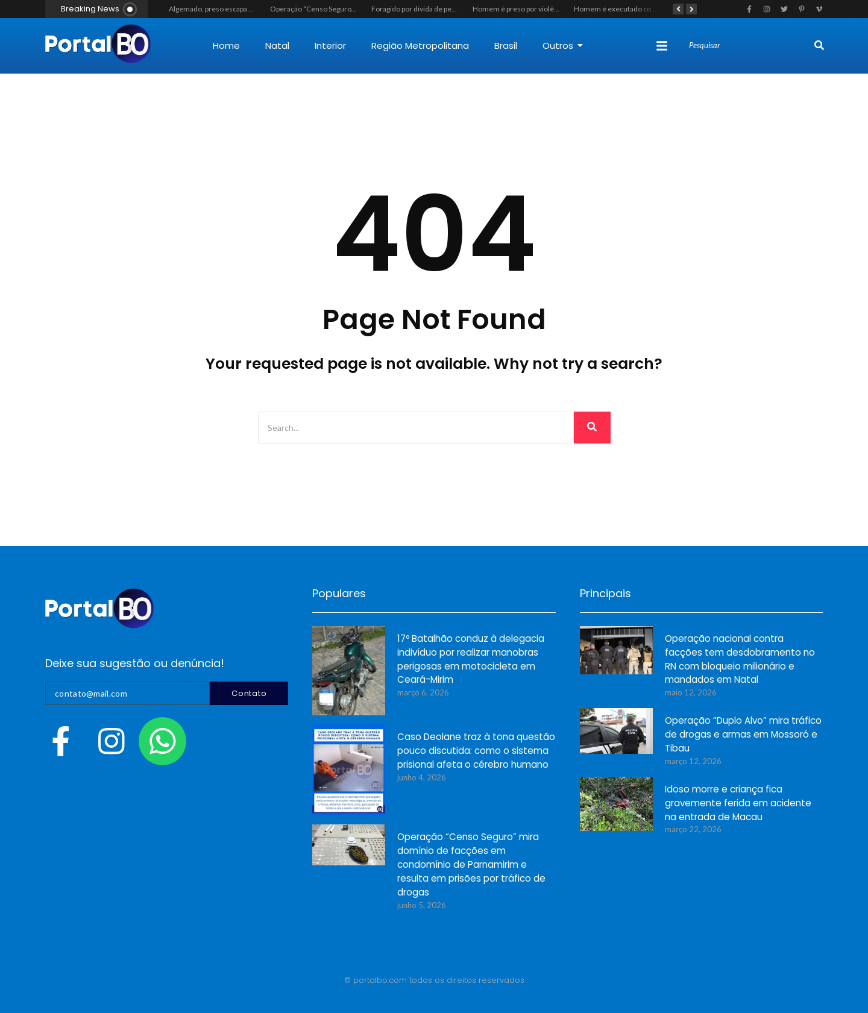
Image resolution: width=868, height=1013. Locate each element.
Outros (562, 45)
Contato (248, 693)
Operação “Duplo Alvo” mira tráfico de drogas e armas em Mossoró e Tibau (743, 735)
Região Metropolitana (420, 45)
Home (226, 45)
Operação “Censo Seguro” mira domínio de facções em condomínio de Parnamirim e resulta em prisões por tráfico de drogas (471, 865)
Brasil (505, 45)
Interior (330, 45)
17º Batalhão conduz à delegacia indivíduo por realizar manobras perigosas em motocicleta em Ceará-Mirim (470, 660)
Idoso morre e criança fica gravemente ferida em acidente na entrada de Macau (738, 803)
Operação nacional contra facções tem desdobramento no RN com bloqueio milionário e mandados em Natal (740, 660)
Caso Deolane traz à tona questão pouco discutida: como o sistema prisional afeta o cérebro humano (476, 751)
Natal (277, 45)
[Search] (750, 46)
